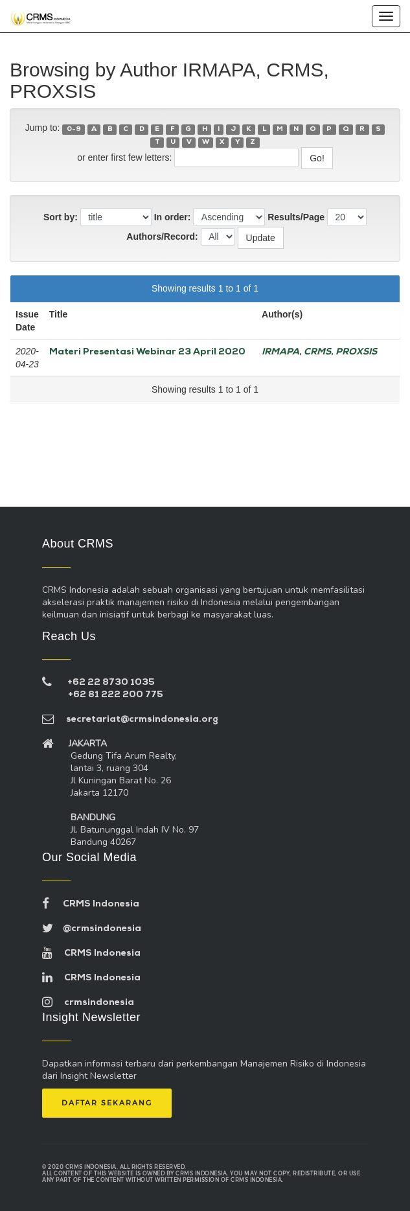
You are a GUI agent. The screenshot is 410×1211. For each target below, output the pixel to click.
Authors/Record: (162, 236)
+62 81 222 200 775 (115, 695)
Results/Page (296, 217)
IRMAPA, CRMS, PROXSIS (319, 352)
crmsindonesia (88, 1003)
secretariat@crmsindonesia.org (130, 719)
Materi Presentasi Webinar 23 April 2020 (147, 352)
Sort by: (60, 217)
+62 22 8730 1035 (111, 682)
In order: (172, 217)
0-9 (74, 129)
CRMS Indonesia (90, 904)
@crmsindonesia (91, 929)
